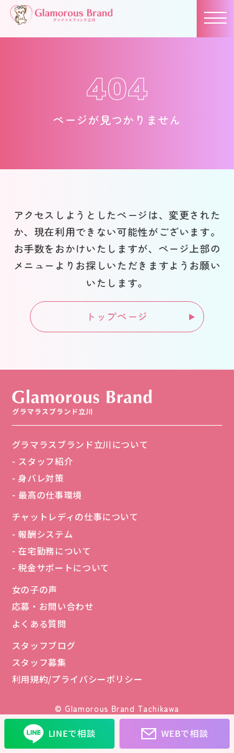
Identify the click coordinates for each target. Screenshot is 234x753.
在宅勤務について (54, 551)
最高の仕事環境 (50, 495)
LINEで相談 (59, 734)
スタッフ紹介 (45, 461)
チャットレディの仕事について (75, 516)
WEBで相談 (174, 733)
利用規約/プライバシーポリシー (77, 679)
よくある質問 (39, 623)
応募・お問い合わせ (53, 606)
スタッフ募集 (39, 662)
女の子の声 (34, 589)
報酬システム (45, 534)
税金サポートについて (63, 567)
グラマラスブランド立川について (80, 444)
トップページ (117, 316)
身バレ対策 (40, 478)
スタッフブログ (43, 645)
